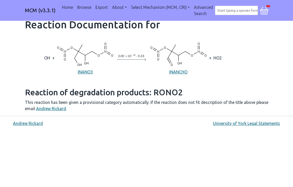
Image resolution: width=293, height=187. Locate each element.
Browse (84, 7)
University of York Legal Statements (246, 123)
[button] (264, 10)
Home (67, 7)
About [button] (118, 7)
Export (101, 7)
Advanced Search (203, 10)
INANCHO (178, 57)
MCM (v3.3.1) (40, 10)
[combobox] (237, 10)
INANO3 (85, 57)
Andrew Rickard (51, 108)
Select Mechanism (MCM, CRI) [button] (159, 7)
